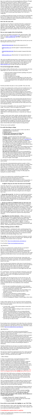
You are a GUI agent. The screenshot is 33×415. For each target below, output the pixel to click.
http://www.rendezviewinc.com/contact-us (17, 241)
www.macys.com (28, 139)
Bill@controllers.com (10, 37)
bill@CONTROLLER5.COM (7, 51)
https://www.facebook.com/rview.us (16, 243)
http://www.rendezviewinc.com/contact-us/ (14, 326)
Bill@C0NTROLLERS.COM (7, 45)
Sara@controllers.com (14, 35)
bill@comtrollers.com (6, 55)
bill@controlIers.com (6, 47)
